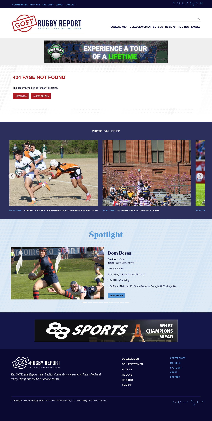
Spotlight (48, 4)
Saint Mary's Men (125, 262)
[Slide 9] (127, 302)
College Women (140, 26)
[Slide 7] (116, 302)
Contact (71, 4)
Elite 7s (158, 26)
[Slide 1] (85, 302)
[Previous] (12, 176)
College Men (118, 26)
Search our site (41, 95)
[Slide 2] (90, 302)
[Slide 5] (106, 302)
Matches (35, 4)
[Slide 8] (122, 302)
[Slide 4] (100, 302)
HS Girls (183, 26)
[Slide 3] (95, 302)
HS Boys (170, 26)
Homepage (21, 95)
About (60, 4)
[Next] (200, 176)
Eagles (195, 26)
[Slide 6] (111, 302)
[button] (25, 274)
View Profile (116, 295)
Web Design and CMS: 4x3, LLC (92, 400)
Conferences (20, 4)
